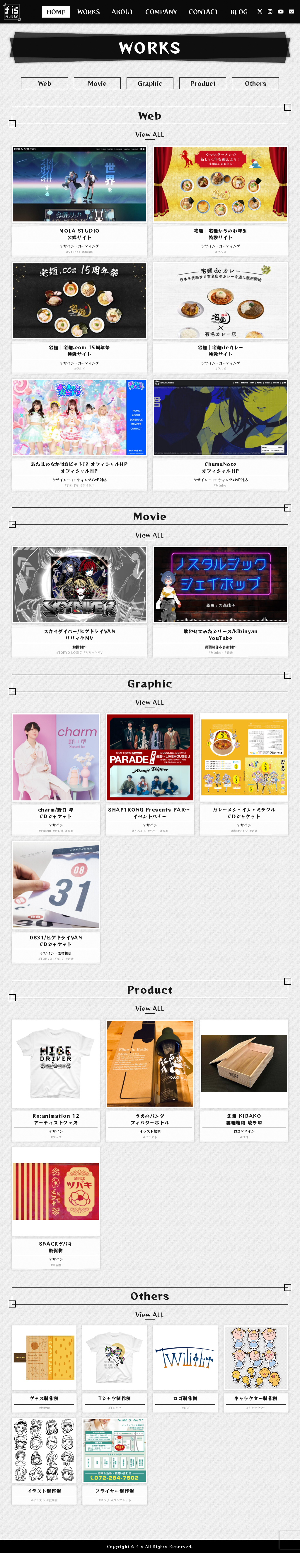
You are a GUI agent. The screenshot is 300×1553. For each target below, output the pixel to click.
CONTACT (204, 12)
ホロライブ (240, 831)
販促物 (57, 1265)
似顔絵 (53, 1500)
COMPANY (161, 12)
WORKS (88, 12)
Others (255, 83)
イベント (140, 831)
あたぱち (73, 485)
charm (46, 831)
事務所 (88, 252)
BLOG (239, 12)
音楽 (230, 652)
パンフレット (122, 1500)
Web (44, 83)
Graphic (150, 83)
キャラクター (257, 1407)
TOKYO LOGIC (70, 652)
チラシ (105, 1500)
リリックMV (94, 652)
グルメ (221, 252)
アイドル (88, 485)
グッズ (57, 1137)
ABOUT (123, 12)
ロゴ (245, 1137)
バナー (154, 831)
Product (203, 83)
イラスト (151, 1137)
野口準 (59, 831)
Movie (97, 83)
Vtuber (74, 252)
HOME (56, 12)
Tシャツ (115, 1407)
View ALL (150, 134)
